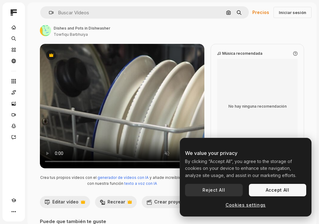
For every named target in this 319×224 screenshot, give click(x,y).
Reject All (213, 190)
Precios (260, 12)
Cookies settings (246, 205)
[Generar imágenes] (14, 104)
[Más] (14, 212)
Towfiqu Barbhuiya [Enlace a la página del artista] (71, 34)
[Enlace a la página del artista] (45, 30)
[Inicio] (14, 27)
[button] (48, 12)
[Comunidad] (14, 61)
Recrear (116, 203)
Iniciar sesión (292, 12)
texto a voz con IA (140, 183)
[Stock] (14, 50)
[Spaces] (14, 92)
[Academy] (14, 200)
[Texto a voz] (14, 126)
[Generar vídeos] (14, 115)
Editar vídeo (65, 203)
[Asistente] (14, 137)
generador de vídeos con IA (123, 177)
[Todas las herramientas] (14, 81)
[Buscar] (14, 39)
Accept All (277, 190)
